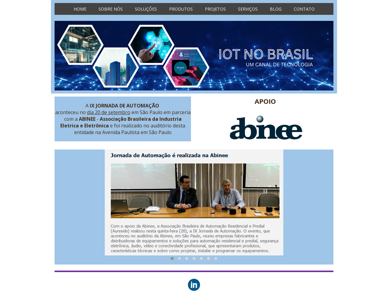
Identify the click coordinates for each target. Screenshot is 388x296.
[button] (172, 258)
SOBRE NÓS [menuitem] (111, 9)
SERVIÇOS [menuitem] (248, 9)
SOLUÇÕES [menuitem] (146, 9)
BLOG (276, 9)
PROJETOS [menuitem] (215, 9)
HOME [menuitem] (80, 9)
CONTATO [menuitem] (304, 9)
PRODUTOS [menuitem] (181, 9)
